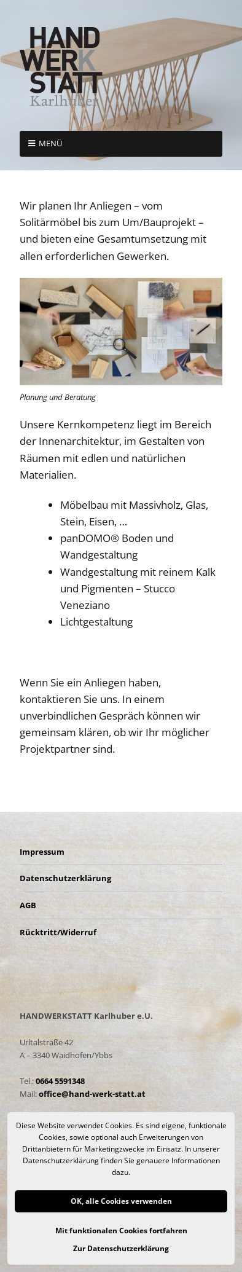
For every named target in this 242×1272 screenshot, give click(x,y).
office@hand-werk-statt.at (92, 1093)
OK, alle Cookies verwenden (121, 1201)
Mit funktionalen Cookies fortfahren (121, 1230)
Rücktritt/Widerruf (58, 932)
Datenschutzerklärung (65, 878)
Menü (50, 143)
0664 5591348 (60, 1080)
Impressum (42, 851)
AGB (28, 905)
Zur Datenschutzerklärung (121, 1248)
